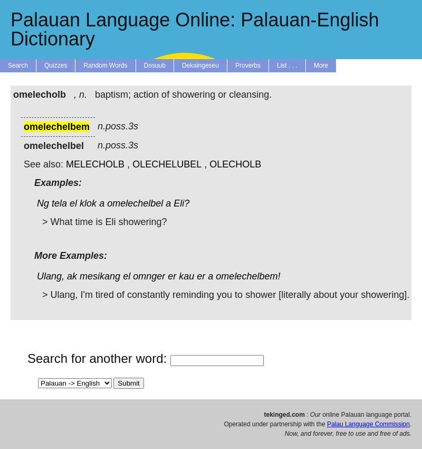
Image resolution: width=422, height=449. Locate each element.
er (172, 276)
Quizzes (55, 65)
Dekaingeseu (200, 65)
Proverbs (248, 65)
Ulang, (50, 276)
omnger (149, 276)
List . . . (287, 65)
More (321, 65)
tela (59, 203)
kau (186, 276)
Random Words (105, 65)
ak (72, 276)
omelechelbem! (248, 276)
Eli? (181, 203)
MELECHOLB (95, 164)
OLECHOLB (235, 164)
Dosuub (155, 65)
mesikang (100, 276)
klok (88, 203)
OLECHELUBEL (167, 164)
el (73, 203)
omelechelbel (135, 203)
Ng (43, 203)
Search (18, 65)
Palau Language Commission (368, 424)
